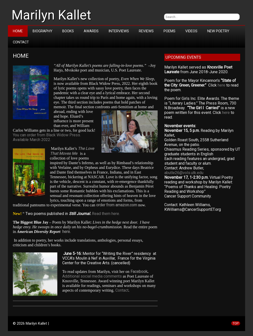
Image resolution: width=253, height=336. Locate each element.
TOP (235, 323)
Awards (91, 31)
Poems (169, 31)
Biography (42, 31)
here (221, 85)
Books (68, 31)
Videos (191, 31)
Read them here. (106, 213)
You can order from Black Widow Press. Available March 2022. (47, 137)
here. (66, 231)
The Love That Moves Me (72, 151)
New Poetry (218, 31)
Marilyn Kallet (51, 15)
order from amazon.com (116, 205)
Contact (21, 42)
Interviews (118, 31)
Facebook (139, 271)
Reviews (146, 31)
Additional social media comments (92, 276)
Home (18, 31)
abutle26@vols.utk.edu (183, 172)
